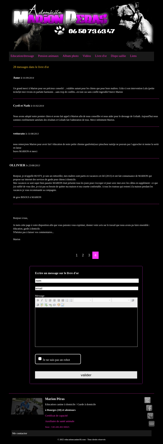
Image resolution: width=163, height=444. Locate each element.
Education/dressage (22, 56)
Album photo (71, 56)
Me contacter (19, 433)
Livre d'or (101, 56)
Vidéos (87, 56)
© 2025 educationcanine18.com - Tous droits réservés (82, 439)
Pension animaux (48, 56)
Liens (133, 56)
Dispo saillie (118, 56)
